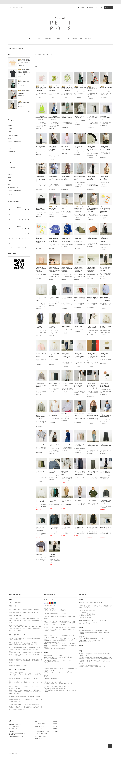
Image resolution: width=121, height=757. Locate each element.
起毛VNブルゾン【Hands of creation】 (105, 327)
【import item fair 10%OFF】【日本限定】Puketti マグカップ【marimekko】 (41, 88)
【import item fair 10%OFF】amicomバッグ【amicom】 (23, 81)
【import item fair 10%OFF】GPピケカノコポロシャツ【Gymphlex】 (79, 209)
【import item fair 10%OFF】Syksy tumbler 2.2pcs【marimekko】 (91, 269)
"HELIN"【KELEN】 (66, 326)
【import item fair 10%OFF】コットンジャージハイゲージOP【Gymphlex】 (67, 355)
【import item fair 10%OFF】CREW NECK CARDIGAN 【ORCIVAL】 (92, 179)
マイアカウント (57, 721)
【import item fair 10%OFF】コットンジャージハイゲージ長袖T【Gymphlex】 (79, 355)
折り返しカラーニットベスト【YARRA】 (92, 528)
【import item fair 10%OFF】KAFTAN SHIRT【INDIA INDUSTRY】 (53, 148)
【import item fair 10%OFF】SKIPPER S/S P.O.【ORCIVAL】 (105, 178)
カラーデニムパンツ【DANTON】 (53, 472)
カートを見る (56, 728)
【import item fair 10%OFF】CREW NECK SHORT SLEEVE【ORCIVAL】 (92, 209)
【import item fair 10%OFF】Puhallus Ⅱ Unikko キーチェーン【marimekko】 (79, 269)
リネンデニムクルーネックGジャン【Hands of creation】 (105, 502)
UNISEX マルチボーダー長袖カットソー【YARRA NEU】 (79, 299)
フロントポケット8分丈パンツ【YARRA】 (67, 384)
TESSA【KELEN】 (66, 413)
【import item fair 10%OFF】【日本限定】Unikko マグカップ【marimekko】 (54, 88)
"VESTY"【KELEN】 (92, 500)
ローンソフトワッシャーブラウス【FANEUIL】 (41, 501)
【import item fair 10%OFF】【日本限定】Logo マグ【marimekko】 (41, 269)
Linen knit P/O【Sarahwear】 (52, 555)
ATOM (40, 738)
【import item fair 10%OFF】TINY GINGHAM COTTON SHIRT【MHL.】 (40, 416)
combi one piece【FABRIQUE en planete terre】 (67, 118)
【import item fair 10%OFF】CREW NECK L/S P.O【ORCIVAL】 (105, 415)
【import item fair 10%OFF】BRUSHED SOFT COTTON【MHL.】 (93, 239)
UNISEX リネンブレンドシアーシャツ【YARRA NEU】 (79, 178)
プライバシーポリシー (41, 733)
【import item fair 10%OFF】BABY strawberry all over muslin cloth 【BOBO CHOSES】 (40, 240)
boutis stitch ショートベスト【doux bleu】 (105, 528)
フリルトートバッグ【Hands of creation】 (92, 327)
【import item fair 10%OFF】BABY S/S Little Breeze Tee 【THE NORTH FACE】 (24, 61)
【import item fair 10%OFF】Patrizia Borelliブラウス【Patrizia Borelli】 (54, 179)
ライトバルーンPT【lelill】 (78, 147)
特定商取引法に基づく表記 (42, 731)
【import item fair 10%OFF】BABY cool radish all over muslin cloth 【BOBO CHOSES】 (105, 209)
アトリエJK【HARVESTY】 (39, 327)
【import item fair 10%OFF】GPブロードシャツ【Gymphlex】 (54, 208)
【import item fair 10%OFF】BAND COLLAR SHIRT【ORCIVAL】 (104, 239)
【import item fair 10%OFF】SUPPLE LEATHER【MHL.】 (104, 385)
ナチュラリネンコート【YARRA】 (53, 501)
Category (48, 38)
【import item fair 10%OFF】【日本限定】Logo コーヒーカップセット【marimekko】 (54, 269)
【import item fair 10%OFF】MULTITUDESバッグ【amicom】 (24, 92)
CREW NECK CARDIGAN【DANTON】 (93, 414)
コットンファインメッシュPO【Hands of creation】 (54, 355)
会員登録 (91, 7)
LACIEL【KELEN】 (40, 444)
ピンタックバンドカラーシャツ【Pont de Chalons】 (41, 299)
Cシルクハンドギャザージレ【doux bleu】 (80, 117)
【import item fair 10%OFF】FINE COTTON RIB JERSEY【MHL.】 (92, 148)
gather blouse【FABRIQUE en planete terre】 (67, 473)
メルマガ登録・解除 (72, 38)
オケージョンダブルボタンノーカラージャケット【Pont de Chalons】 (79, 473)
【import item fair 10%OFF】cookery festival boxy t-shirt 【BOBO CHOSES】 (66, 239)
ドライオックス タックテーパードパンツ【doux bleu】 (92, 118)
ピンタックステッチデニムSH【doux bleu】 (54, 528)
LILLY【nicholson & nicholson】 (40, 147)
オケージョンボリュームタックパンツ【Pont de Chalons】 (92, 473)
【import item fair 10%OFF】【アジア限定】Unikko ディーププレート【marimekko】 (67, 88)
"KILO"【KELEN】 (78, 500)
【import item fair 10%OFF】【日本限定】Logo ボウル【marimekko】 (67, 269)
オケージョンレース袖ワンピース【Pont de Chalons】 (105, 269)
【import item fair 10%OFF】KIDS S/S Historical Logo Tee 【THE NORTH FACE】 (24, 72)
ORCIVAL (21, 48)
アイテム (108, 7)
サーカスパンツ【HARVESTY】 (52, 327)
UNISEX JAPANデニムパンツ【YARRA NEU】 (54, 384)
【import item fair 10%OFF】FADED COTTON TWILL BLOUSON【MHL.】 (79, 386)
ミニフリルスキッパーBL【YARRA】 (67, 298)
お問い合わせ (88, 38)
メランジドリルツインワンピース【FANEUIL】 (105, 472)
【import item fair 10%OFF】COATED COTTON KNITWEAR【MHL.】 (40, 179)
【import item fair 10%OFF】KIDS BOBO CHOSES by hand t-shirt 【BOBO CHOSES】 (54, 239)
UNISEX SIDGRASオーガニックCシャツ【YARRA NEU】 (93, 299)
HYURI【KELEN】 (40, 554)
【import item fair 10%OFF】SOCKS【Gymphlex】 (104, 355)
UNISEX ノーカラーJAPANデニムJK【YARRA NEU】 (40, 529)
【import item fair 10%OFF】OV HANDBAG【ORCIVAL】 (41, 208)
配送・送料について (40, 726)
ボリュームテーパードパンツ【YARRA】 (79, 445)
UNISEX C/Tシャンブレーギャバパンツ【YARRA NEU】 (106, 118)
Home (30, 38)
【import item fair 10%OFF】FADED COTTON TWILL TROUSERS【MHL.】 (92, 386)
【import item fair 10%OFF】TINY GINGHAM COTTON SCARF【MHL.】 (78, 239)
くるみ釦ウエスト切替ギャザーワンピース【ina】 (54, 298)
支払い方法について (40, 723)
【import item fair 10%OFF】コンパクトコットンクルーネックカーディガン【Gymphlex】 (92, 355)
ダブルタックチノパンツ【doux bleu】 (41, 472)
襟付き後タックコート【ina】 (66, 501)
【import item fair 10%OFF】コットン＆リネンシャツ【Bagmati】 (105, 148)
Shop (39, 38)
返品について (38, 728)
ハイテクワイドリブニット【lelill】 (54, 445)
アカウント (82, 7)
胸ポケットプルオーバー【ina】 (67, 207)
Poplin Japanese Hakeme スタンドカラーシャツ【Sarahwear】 (105, 299)
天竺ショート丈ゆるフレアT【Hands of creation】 (41, 355)
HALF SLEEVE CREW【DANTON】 (79, 414)
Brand (59, 38)
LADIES (15, 48)
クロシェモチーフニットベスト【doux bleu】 (54, 414)
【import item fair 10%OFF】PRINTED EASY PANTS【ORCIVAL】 (66, 179)
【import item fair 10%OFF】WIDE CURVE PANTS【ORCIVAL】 (92, 446)
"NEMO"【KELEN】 (78, 326)
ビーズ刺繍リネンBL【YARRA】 (78, 528)
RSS (36, 738)
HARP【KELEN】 (65, 146)
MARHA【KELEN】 (66, 444)
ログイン (99, 7)
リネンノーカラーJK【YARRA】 (66, 528)
